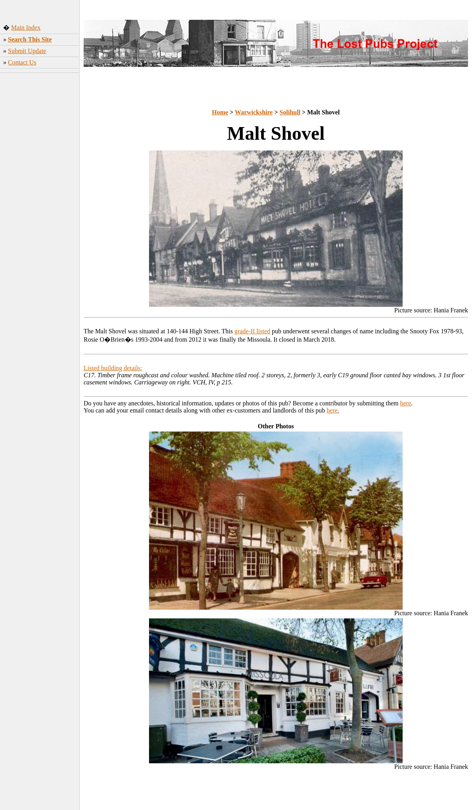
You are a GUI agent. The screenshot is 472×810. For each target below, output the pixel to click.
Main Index (25, 27)
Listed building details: (113, 368)
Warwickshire (254, 112)
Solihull (289, 112)
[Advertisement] (40, 200)
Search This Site (30, 39)
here (405, 403)
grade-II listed (252, 331)
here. (333, 410)
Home (220, 112)
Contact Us (22, 62)
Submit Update (27, 51)
